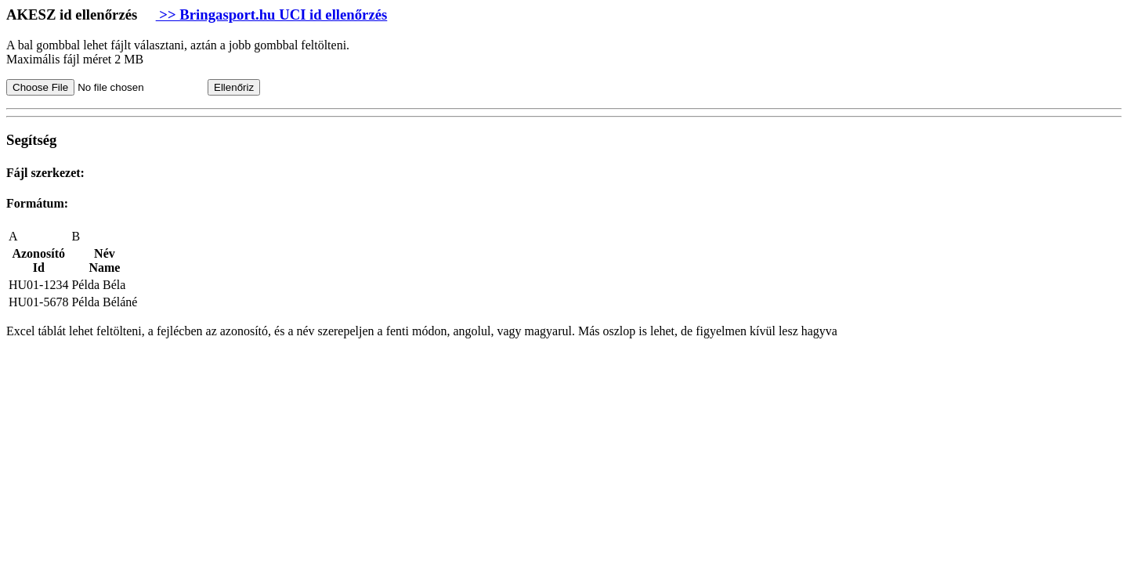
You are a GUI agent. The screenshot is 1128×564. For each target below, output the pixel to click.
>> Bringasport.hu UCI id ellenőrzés (272, 14)
